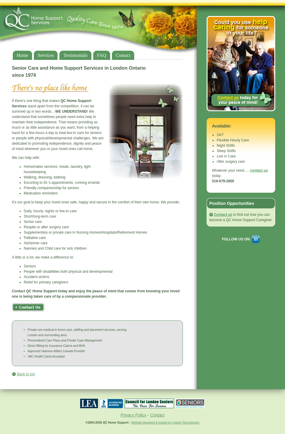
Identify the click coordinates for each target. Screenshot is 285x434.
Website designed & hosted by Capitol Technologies (165, 422)
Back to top (26, 374)
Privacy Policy (133, 415)
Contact (123, 55)
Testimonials (75, 55)
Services (46, 55)
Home (22, 55)
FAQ (101, 55)
